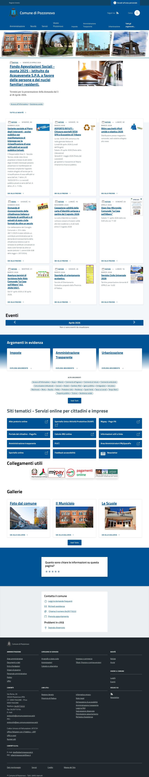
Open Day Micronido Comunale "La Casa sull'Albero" (111, 211)
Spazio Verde (88, 389)
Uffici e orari (11, 735)
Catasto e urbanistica (49, 666)
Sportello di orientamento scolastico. (67, 277)
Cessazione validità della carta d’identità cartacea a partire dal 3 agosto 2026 (67, 211)
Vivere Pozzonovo (58, 24)
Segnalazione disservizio (85, 711)
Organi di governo (14, 669)
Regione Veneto (14, 3)
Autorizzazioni (46, 662)
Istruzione (111, 386)
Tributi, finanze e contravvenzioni (88, 662)
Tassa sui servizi (101, 389)
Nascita (50, 389)
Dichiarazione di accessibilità (87, 702)
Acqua (54, 382)
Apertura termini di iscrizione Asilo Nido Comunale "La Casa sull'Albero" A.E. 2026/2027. (18, 281)
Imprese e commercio (84, 658)
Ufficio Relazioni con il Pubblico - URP (21, 731)
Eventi (112, 681)
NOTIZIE (15, 62)
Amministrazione (17, 26)
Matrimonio (35, 389)
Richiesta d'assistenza (84, 716)
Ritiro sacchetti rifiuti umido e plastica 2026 (112, 130)
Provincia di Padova (48, 698)
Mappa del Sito (69, 767)
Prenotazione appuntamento (87, 714)
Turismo (74, 393)
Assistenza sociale (86, 393)
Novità (33, 26)
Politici (9, 677)
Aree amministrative (15, 658)
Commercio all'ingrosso (74, 382)
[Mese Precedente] (14, 322)
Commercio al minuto (91, 382)
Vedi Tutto (74, 542)
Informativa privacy (83, 694)
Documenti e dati (13, 662)
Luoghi (112, 678)
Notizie (113, 658)
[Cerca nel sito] (136, 13)
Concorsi (59, 386)
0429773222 (19, 706)
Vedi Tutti (74, 400)
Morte (44, 389)
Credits (50, 767)
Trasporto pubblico (63, 393)
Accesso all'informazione (41, 382)
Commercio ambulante (109, 382)
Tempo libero (113, 389)
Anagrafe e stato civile (50, 658)
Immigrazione (101, 386)
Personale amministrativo (17, 673)
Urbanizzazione (114, 26)
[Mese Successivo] (134, 322)
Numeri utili (11, 739)
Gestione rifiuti (76, 386)
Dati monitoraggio (14, 767)
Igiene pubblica (88, 386)
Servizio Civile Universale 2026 (113, 277)
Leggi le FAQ (81, 708)
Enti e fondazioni (13, 666)
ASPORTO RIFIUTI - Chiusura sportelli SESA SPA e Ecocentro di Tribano (67, 131)
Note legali (80, 698)
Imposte (74, 26)
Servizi (45, 26)
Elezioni (66, 386)
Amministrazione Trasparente (89, 25)
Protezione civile (67, 389)
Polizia (57, 389)
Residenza (78, 389)
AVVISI (13, 201)
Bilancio (60, 382)
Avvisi (112, 662)
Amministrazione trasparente (87, 705)
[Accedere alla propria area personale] (125, 3)
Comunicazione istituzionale (44, 386)
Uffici (9, 681)
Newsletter (114, 697)
